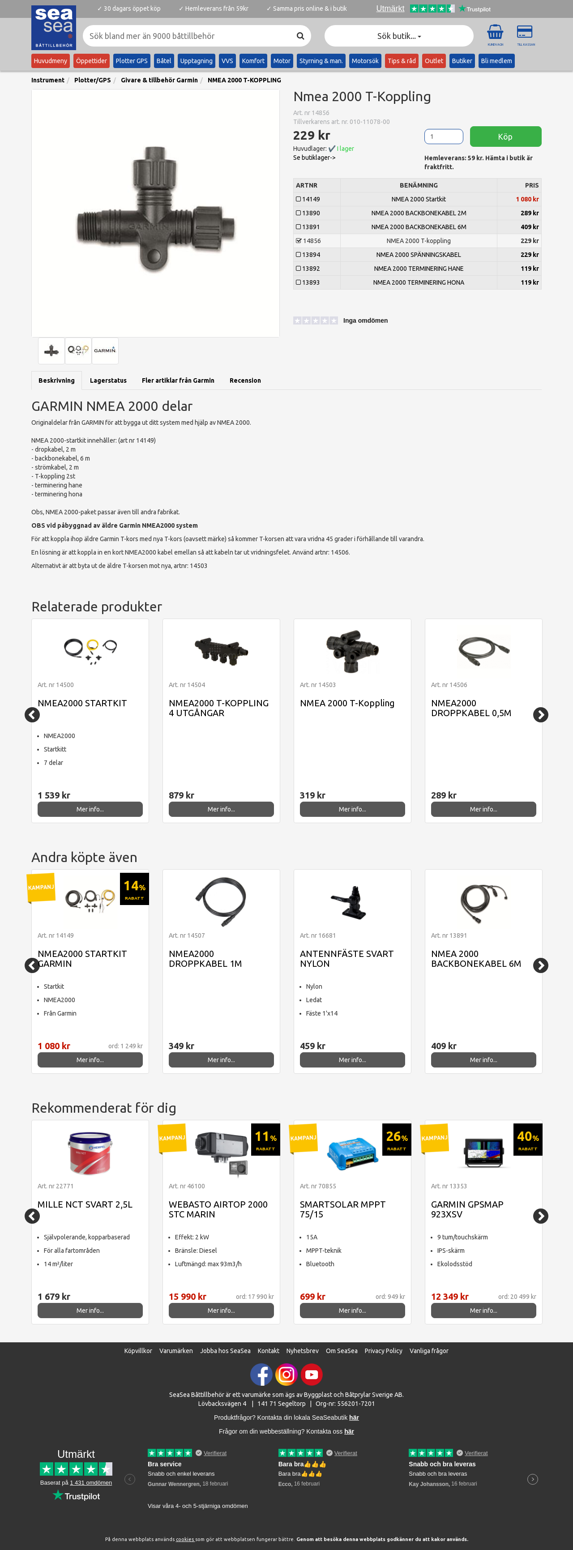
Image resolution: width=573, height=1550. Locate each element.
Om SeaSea (342, 1350)
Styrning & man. (321, 60)
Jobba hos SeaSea (225, 1350)
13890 (308, 213)
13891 (308, 227)
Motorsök (365, 60)
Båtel (164, 60)
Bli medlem (496, 60)
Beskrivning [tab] (56, 380)
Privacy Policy (383, 1350)
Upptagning (196, 60)
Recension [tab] (245, 380)
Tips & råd (402, 60)
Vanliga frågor (429, 1350)
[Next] (540, 714)
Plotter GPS (132, 60)
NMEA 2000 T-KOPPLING (244, 80)
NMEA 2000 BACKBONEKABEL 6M (419, 227)
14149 (308, 199)
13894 (308, 254)
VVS (227, 60)
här (349, 1431)
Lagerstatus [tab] (108, 380)
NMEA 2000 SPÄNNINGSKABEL (418, 254)
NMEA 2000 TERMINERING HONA (418, 282)
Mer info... (90, 809)
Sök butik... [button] (399, 35)
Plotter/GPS (92, 80)
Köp (506, 136)
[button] (333, 321)
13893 (308, 282)
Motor (282, 60)
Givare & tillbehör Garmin (159, 80)
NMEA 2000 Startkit (419, 199)
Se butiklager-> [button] (314, 157)
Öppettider (91, 60)
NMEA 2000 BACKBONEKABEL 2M (419, 213)
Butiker (462, 60)
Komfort (253, 60)
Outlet (434, 60)
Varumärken (176, 1350)
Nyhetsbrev (302, 1350)
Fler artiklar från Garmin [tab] (178, 380)
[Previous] (32, 714)
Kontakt (268, 1350)
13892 (308, 268)
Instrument (47, 80)
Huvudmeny (50, 60)
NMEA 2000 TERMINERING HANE (419, 268)
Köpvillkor (138, 1350)
